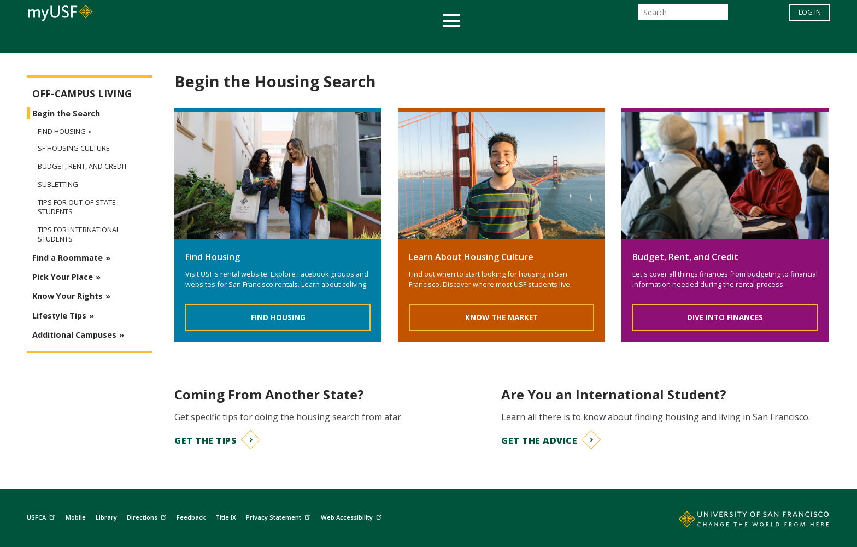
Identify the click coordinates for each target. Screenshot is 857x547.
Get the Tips (205, 440)
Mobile (76, 517)
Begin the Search (66, 113)
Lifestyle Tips (59, 315)
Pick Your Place (62, 277)
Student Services (297, 40)
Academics (217, 40)
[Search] (683, 15)
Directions (148, 516)
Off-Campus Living (82, 94)
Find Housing (278, 317)
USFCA (42, 516)
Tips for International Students (79, 234)
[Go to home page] (741, 521)
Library (106, 517)
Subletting (58, 184)
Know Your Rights (67, 296)
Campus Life (483, 40)
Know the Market (501, 317)
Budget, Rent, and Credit (82, 166)
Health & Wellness (396, 40)
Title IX (225, 517)
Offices (544, 40)
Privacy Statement (279, 516)
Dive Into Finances (725, 317)
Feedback (191, 517)
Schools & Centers (621, 40)
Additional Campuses (74, 335)
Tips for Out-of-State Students (77, 207)
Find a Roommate (67, 257)
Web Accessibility (352, 516)
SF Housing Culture (74, 148)
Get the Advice (539, 440)
